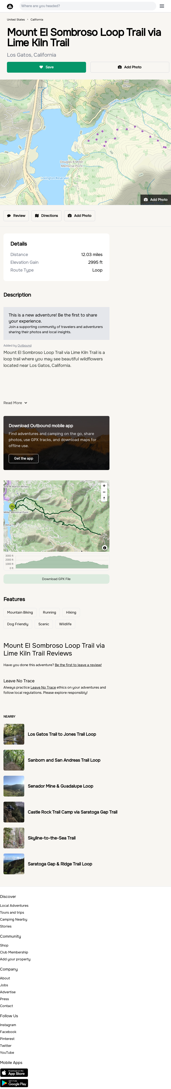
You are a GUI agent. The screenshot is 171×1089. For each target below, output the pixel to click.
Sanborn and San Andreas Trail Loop (64, 760)
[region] (56, 516)
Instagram (8, 1025)
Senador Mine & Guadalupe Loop (60, 786)
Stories (5, 926)
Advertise (8, 992)
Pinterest (7, 1038)
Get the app (23, 458)
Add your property (15, 959)
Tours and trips (12, 912)
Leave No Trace (43, 687)
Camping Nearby (13, 919)
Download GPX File (56, 579)
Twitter (5, 1045)
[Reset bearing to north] (104, 498)
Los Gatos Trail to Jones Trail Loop (62, 734)
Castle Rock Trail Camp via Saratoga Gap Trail (72, 812)
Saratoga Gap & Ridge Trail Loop (60, 864)
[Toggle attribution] (104, 547)
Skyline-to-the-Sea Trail (51, 838)
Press (4, 999)
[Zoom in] (104, 486)
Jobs (4, 985)
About (5, 978)
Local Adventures (14, 905)
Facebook (8, 1032)
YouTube (7, 1052)
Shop (4, 945)
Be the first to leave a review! (78, 665)
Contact (6, 1006)
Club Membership (14, 952)
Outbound (24, 345)
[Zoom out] (104, 492)
